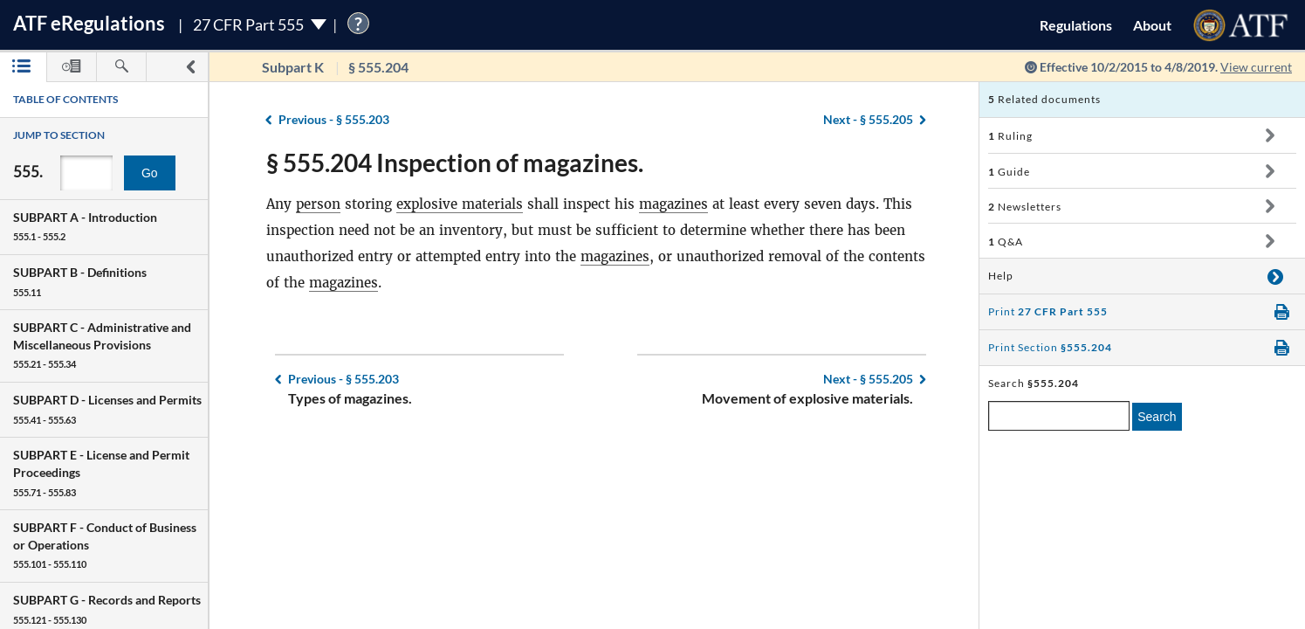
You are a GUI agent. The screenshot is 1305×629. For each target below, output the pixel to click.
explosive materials (459, 204)
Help (1000, 275)
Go (149, 173)
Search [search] (1156, 417)
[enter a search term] (1059, 416)
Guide (1009, 171)
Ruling (1010, 135)
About (1152, 25)
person (318, 204)
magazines (673, 204)
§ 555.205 (868, 119)
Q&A (1005, 241)
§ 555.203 (333, 119)
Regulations (1076, 25)
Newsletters (1024, 206)
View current (1256, 66)
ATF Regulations (89, 23)
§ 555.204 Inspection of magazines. (454, 162)
